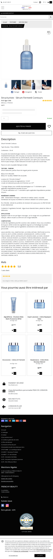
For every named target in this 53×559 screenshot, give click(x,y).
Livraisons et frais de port (8, 445)
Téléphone (4, 497)
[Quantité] (4, 118)
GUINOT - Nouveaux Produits (9, 452)
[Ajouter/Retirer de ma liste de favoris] (49, 126)
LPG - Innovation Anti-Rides (9, 457)
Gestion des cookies (6, 478)
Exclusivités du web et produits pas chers (12, 447)
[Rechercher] (50, 17)
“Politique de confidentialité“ (21, 551)
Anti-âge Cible (6, 100)
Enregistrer (27, 92)
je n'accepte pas (13, 555)
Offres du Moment (6, 442)
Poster (38, 92)
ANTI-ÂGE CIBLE (23, 22)
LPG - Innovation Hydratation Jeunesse (12, 459)
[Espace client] (40, 2)
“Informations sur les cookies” (44, 549)
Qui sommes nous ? (7, 437)
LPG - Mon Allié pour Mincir (9, 462)
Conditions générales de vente (10, 440)
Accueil (5, 22)
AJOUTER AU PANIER (23, 126)
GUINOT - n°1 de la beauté (9, 454)
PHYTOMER (13, 22)
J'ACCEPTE (40, 555)
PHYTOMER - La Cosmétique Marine (11, 449)
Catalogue (4, 432)
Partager (15, 92)
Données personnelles (7, 481)
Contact (35, 2)
